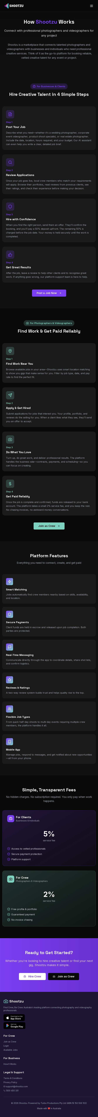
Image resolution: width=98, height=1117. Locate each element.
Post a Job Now (49, 293)
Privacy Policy (10, 1082)
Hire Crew (32, 976)
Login (6, 1045)
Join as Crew (49, 525)
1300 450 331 (11, 1090)
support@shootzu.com (16, 1086)
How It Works (10, 1064)
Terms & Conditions (13, 1078)
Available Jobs (11, 1050)
